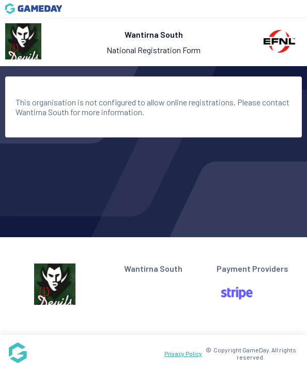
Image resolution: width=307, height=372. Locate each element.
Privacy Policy (183, 353)
